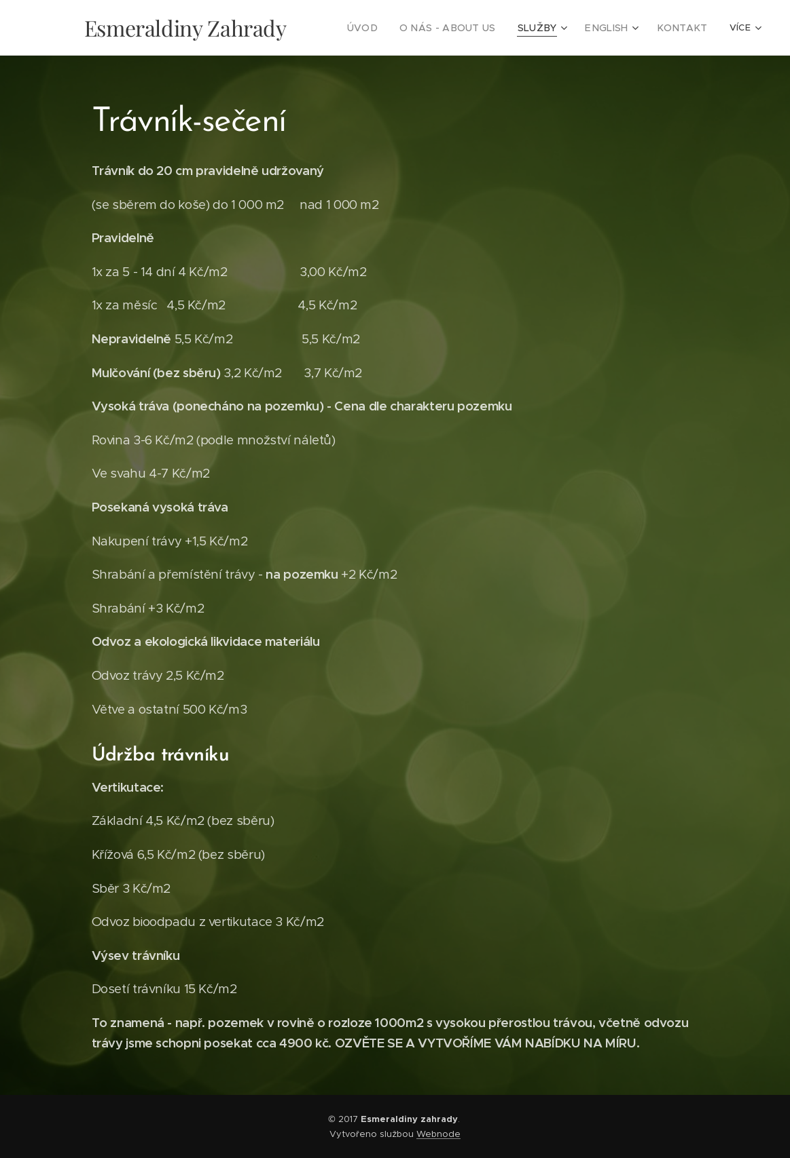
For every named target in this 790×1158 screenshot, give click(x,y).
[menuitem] (391, 28)
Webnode (438, 1134)
